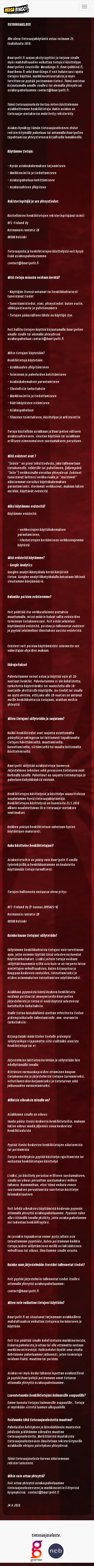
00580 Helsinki (17, 237)
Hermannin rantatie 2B (23, 230)
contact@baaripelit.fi (53, 90)
